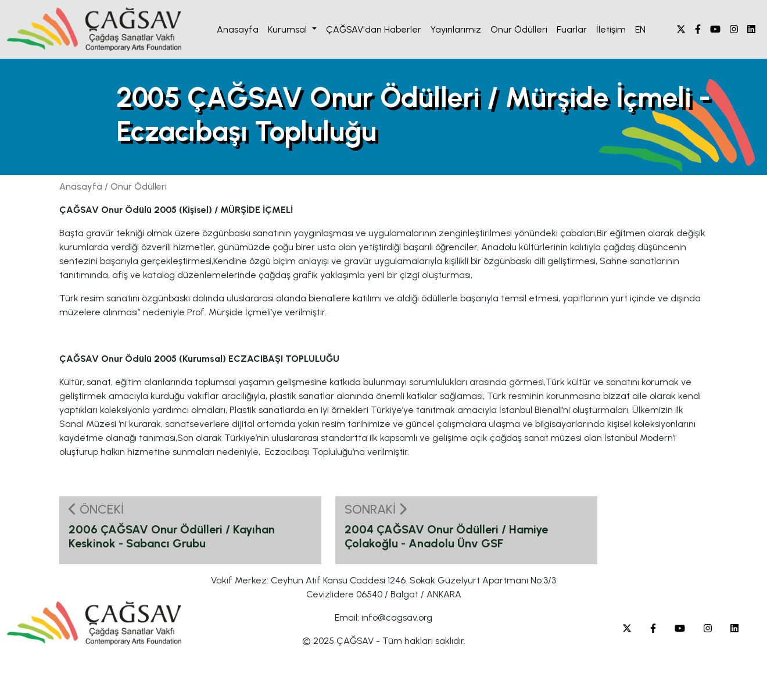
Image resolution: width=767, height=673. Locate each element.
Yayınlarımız (456, 29)
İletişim (611, 29)
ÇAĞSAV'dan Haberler (373, 29)
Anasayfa (238, 29)
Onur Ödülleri (518, 29)
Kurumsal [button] (288, 29)
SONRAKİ (376, 509)
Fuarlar (572, 29)
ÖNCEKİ (96, 509)
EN (640, 29)
